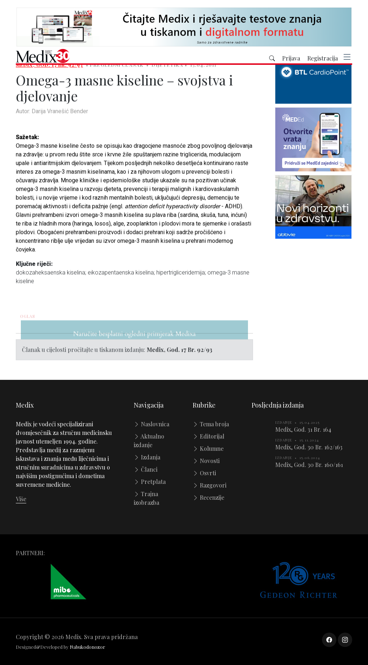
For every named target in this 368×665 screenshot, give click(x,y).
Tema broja (211, 424)
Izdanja (147, 457)
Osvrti (204, 473)
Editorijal (208, 436)
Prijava (291, 58)
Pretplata (150, 481)
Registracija (322, 58)
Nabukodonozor (87, 647)
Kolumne (208, 448)
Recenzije (208, 497)
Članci (145, 469)
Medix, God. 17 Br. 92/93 (49, 69)
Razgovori (209, 485)
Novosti (206, 460)
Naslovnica (151, 424)
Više (21, 499)
